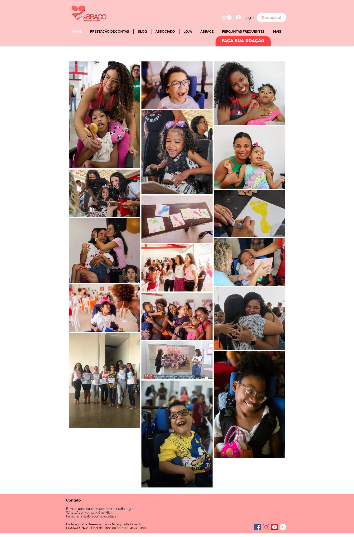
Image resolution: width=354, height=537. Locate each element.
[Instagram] (266, 527)
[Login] (283, 527)
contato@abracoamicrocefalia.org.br (106, 509)
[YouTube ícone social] (274, 527)
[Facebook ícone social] (257, 527)
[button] (227, 17)
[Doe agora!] (271, 17)
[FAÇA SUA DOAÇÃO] (243, 41)
